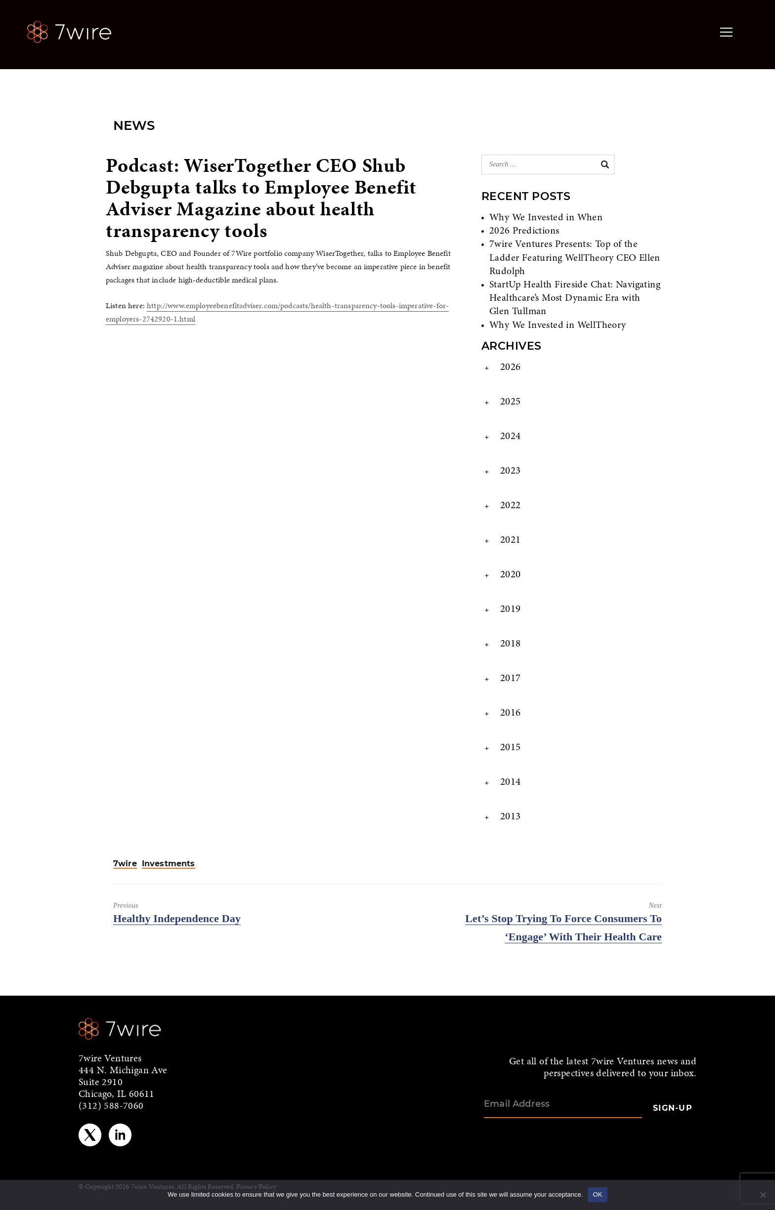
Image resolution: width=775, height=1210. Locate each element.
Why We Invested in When (546, 218)
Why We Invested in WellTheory (557, 325)
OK (597, 1194)
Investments (168, 864)
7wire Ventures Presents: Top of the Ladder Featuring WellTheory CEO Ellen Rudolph (574, 258)
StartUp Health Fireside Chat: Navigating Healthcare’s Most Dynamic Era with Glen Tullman (574, 298)
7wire (125, 864)
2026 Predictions (524, 231)
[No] (763, 1195)
